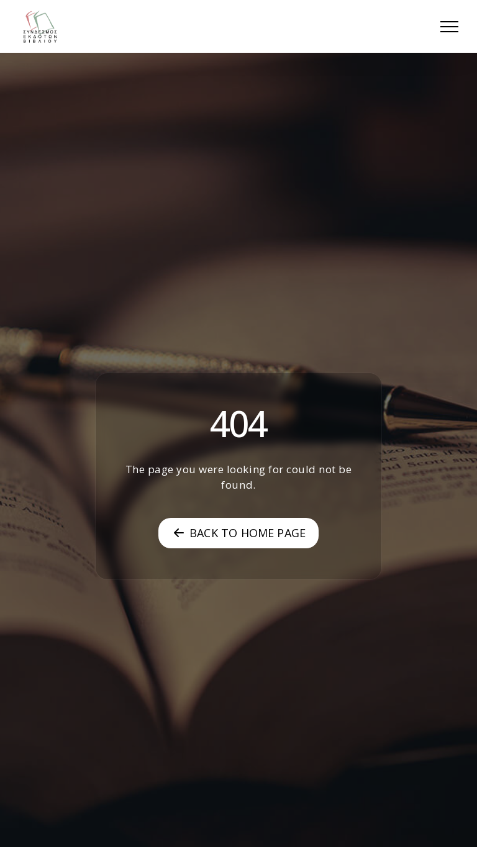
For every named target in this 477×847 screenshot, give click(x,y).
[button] (449, 26)
